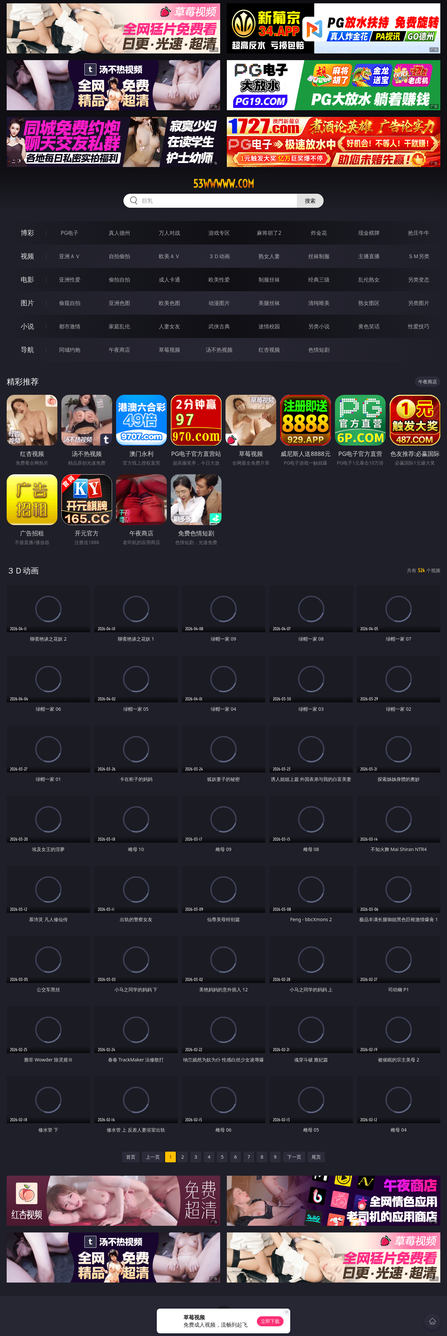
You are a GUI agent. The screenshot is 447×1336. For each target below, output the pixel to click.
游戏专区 (219, 232)
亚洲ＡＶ (69, 256)
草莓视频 (169, 349)
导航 (27, 349)
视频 (27, 256)
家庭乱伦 (119, 326)
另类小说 (319, 326)
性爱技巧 (418, 326)
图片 (27, 302)
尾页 (316, 1157)
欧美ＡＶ (169, 256)
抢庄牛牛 (418, 232)
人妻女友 (169, 326)
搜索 (310, 200)
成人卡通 (169, 279)
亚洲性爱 (69, 279)
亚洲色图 (119, 303)
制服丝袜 (269, 279)
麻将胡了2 (269, 232)
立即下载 (270, 1321)
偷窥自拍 (69, 303)
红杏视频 (269, 349)
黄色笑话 (369, 326)
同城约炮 (69, 349)
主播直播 (369, 256)
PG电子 (69, 232)
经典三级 (319, 279)
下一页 (294, 1157)
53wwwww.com (223, 183)
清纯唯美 (319, 303)
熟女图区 (369, 303)
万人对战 (169, 232)
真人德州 (119, 232)
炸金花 (319, 232)
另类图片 (418, 303)
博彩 (27, 232)
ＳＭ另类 (418, 256)
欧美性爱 (219, 279)
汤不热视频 (219, 349)
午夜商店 (119, 349)
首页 (130, 1157)
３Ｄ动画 (219, 256)
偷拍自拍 (119, 279)
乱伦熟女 (369, 279)
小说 (27, 326)
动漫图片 (219, 303)
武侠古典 (219, 326)
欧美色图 (169, 303)
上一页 (153, 1157)
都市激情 (69, 326)
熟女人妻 (269, 256)
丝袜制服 (319, 256)
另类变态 (418, 279)
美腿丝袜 (269, 303)
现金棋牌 (369, 232)
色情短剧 (319, 349)
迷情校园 (269, 326)
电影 (27, 279)
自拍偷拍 (119, 256)
